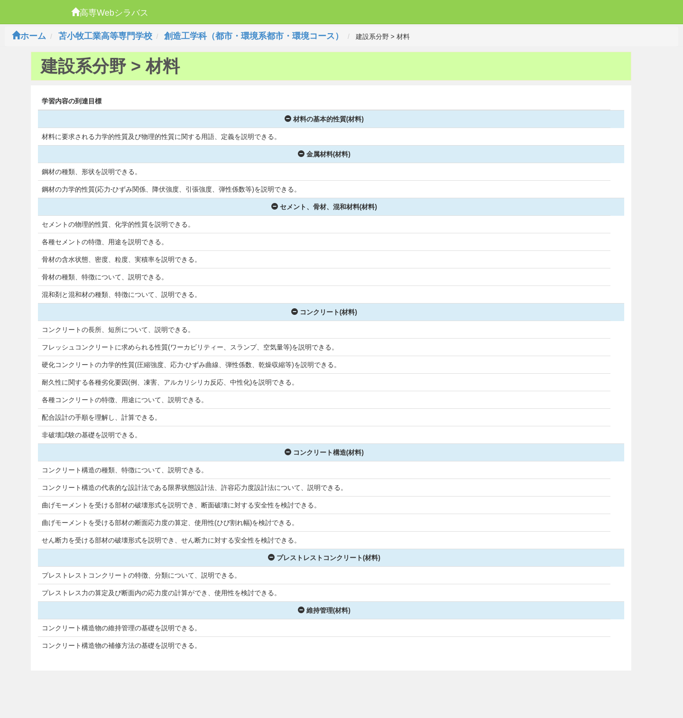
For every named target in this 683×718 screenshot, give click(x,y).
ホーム (29, 36)
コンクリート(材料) (324, 312)
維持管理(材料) (324, 610)
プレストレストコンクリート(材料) (324, 558)
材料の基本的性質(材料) (324, 119)
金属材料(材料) (324, 154)
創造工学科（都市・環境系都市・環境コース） (253, 36)
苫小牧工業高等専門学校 (105, 36)
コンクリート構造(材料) (324, 452)
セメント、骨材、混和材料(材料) (324, 207)
